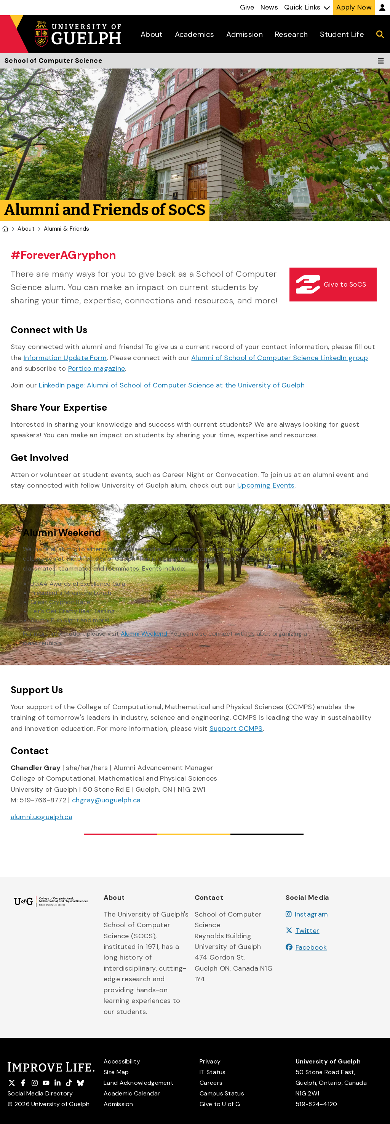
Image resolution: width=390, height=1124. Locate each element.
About (26, 229)
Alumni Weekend (144, 634)
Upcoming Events (266, 485)
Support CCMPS (236, 728)
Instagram (307, 914)
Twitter (303, 930)
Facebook (306, 947)
